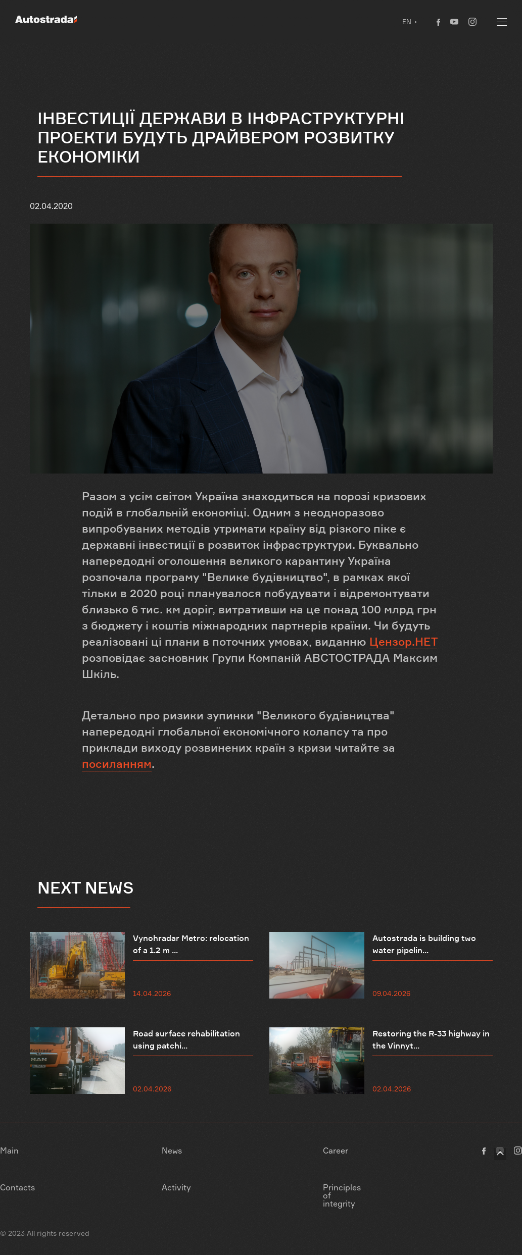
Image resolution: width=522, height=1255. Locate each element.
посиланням (117, 763)
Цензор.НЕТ (403, 641)
